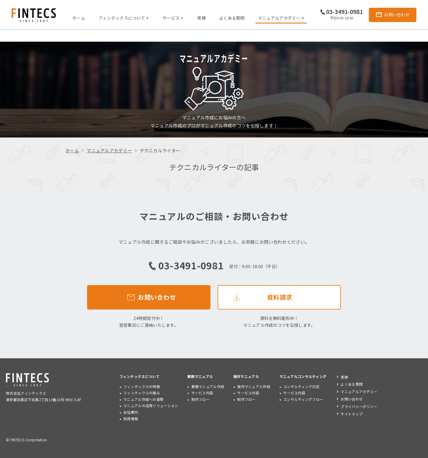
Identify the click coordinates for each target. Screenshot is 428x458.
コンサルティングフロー (303, 399)
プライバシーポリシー (359, 406)
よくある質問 (232, 18)
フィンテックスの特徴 (141, 386)
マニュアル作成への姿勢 (143, 399)
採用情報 (130, 418)
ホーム (78, 18)
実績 (201, 18)
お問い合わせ (352, 398)
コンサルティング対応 (301, 386)
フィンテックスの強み (141, 392)
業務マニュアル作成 (207, 386)
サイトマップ (352, 413)
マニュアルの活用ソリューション (150, 405)
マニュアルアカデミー (109, 150)
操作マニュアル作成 (253, 386)
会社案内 (130, 412)
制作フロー (200, 399)
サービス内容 (202, 392)
